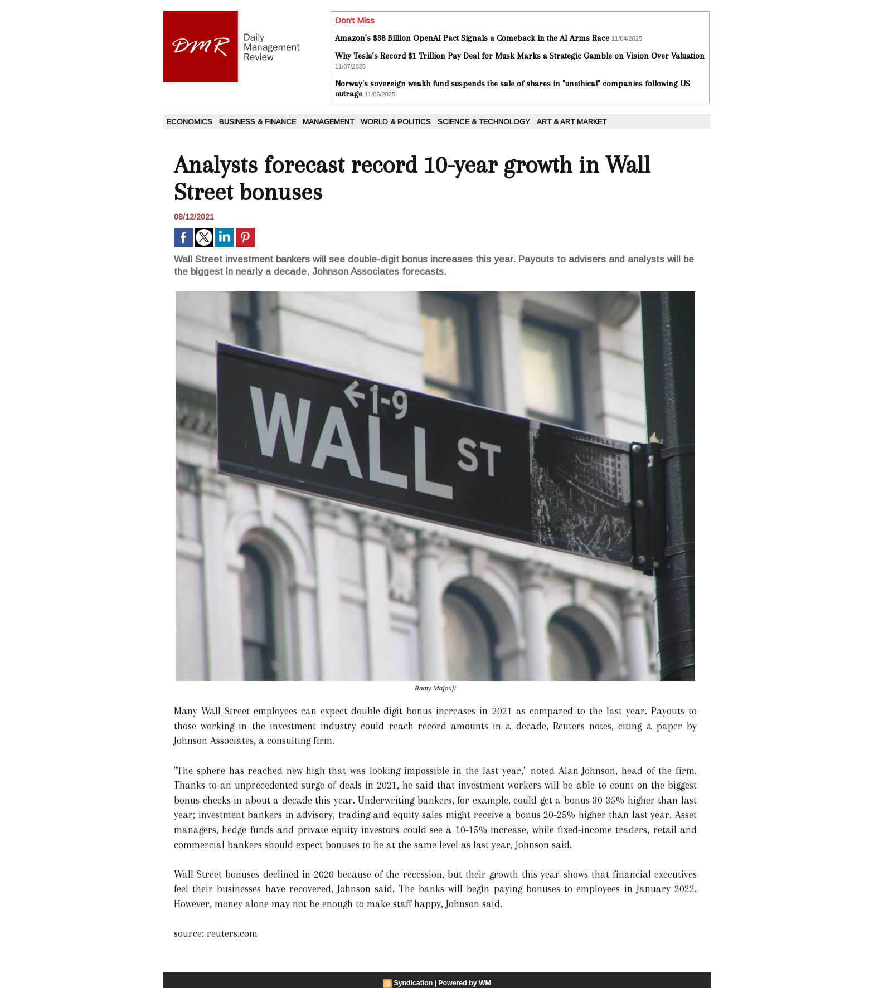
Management (328, 122)
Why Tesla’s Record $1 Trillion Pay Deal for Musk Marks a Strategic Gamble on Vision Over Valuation (520, 56)
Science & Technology (484, 122)
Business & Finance (257, 122)
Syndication (414, 983)
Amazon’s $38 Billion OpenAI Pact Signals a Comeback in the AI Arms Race (472, 38)
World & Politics (396, 122)
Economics (189, 122)
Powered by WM (464, 983)
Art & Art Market (571, 122)
